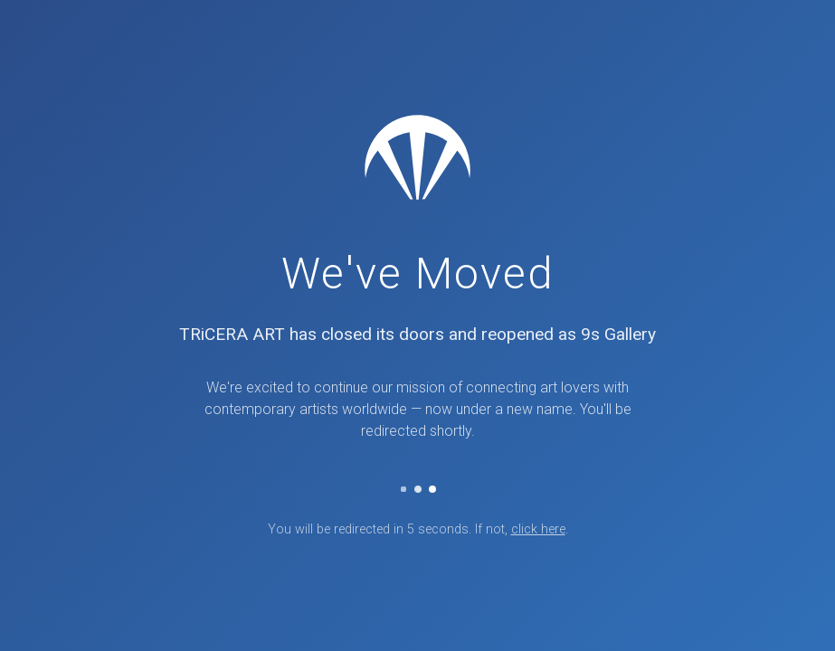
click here (538, 529)
